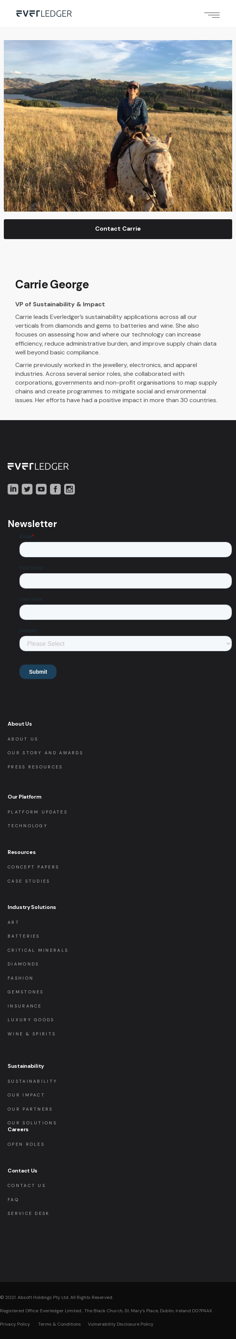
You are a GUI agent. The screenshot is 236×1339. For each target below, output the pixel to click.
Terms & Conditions (59, 1324)
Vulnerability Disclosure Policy (121, 1324)
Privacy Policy (15, 1324)
